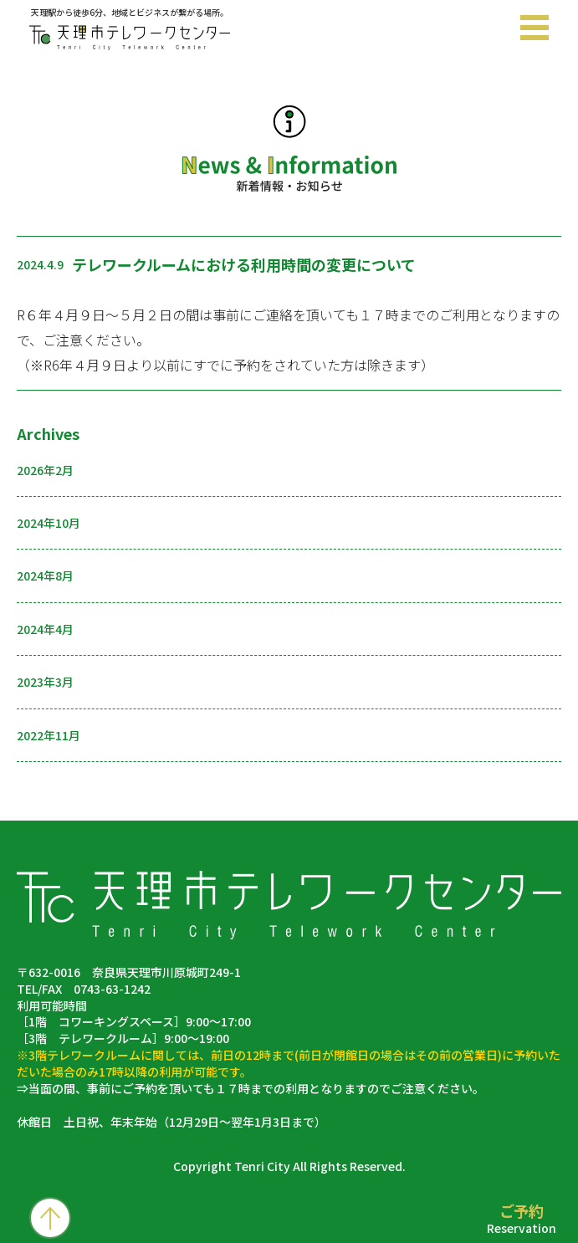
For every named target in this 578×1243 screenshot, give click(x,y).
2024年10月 (48, 522)
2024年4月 (45, 629)
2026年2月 (45, 470)
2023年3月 (45, 681)
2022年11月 (48, 735)
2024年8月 (45, 575)
